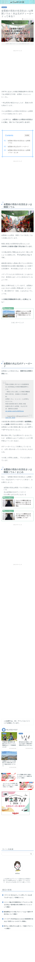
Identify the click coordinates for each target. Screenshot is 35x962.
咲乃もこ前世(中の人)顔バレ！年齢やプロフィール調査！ (18, 927)
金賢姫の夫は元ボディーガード (18, 146)
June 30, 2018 (10, 417)
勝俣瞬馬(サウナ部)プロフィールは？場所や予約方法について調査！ (18, 913)
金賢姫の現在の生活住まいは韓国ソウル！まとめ (19, 151)
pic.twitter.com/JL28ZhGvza (14, 411)
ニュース (4, 7)
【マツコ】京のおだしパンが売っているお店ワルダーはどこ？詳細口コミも (18, 896)
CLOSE (27, 135)
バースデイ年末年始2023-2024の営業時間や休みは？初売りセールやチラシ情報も (18, 920)
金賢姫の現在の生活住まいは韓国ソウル (19, 142)
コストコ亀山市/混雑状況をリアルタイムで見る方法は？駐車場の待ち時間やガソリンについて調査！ (18, 905)
